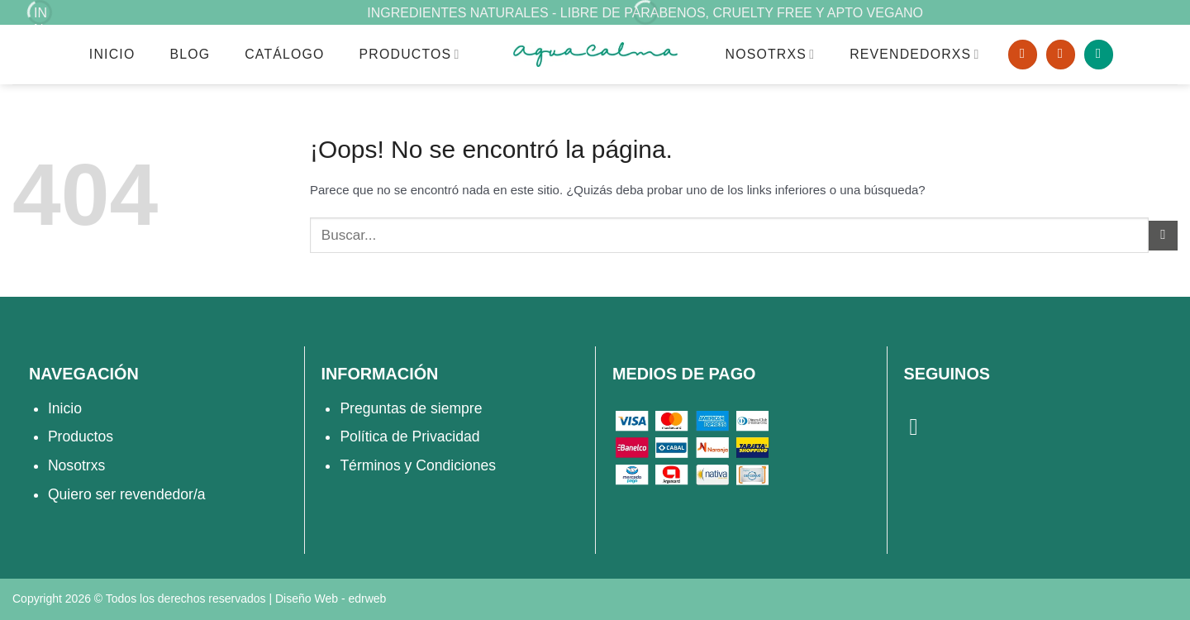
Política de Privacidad (409, 436)
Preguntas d (379, 408)
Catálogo (284, 54)
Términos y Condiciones (418, 465)
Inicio (112, 54)
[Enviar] (1163, 235)
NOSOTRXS (771, 54)
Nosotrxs (76, 465)
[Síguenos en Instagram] (921, 426)
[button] (1098, 54)
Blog (189, 54)
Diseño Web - (330, 598)
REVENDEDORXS (914, 54)
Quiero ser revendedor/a (127, 494)
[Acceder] (1060, 54)
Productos (409, 54)
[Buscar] (1022, 54)
